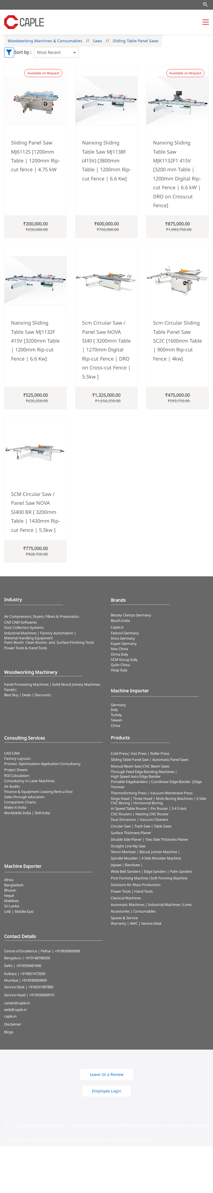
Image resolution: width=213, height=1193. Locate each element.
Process (11, 763)
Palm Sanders (181, 871)
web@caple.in (15, 1009)
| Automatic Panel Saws (168, 759)
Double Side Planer (126, 839)
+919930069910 (41, 994)
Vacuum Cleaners (154, 819)
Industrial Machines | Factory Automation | (40, 632)
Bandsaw (132, 864)
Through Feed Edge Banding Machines (142, 771)
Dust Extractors (123, 819)
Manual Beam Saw (126, 766)
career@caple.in (17, 1002)
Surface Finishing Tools (75, 642)
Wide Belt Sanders (125, 871)
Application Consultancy (61, 763)
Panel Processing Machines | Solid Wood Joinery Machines (52, 684)
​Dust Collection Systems (24, 627)
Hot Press (139, 753)
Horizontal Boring (148, 802)
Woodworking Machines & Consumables (45, 40)
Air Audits (12, 786)
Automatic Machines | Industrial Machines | (147, 904)
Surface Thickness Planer (131, 832)
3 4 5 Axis (179, 808)
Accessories (120, 911)
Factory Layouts (17, 758)
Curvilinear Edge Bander (171, 781)
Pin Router (159, 808)
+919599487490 (28, 965)
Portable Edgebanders (129, 781)
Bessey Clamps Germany (131, 615)
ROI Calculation (16, 775)
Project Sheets (16, 769)
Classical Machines (126, 897)
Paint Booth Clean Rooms (25, 642)
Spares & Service (124, 917)
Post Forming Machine (129, 878)
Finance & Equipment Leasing (29, 791)
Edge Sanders (155, 871)
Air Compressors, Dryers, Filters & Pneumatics (41, 616)
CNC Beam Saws (156, 766)
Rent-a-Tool (63, 791)
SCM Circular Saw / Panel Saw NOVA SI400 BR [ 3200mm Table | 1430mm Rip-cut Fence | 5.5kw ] (35, 512)
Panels (9, 689)
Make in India (15, 807)
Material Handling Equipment (28, 637)
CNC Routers (121, 813)
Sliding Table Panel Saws (136, 40)
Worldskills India (17, 812)
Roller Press (159, 753)
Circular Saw (121, 826)
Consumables (144, 911)
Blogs (8, 1031)
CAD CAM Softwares (20, 622)
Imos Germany (123, 638)
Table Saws (163, 826)
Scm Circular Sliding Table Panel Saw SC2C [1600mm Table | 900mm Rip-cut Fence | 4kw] (177, 340)
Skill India (42, 812)
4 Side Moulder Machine (161, 858)
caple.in (10, 1016)
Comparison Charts (20, 802)
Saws (97, 40)
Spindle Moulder (124, 858)
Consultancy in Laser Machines (29, 780)
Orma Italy (119, 654)
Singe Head (120, 798)
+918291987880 (40, 986)
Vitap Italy (119, 670)
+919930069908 (67, 950)
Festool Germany (125, 632)
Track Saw (142, 826)
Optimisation (29, 763)
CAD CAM (12, 753)
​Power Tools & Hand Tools (25, 647)
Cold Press (119, 753)
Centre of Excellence (20, 950)
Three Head (142, 798)
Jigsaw (116, 864)
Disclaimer (12, 1024)
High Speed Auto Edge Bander (136, 776)
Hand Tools (143, 891)
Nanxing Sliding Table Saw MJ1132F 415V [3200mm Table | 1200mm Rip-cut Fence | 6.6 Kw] (35, 340)
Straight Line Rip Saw (128, 845)
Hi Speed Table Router (129, 808)
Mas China (119, 648)
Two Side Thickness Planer (166, 839)
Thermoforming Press (129, 792)
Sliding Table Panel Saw (130, 759)
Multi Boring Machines (174, 798)
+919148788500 (37, 957)
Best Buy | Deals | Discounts (27, 694)
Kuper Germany (124, 643)
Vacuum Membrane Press (171, 792)
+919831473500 (32, 973)
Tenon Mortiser (123, 851)
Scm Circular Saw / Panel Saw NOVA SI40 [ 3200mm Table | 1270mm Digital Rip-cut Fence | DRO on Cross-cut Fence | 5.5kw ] (106, 349)
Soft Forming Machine (169, 878)
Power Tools (121, 891)
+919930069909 (34, 980)
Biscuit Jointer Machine (158, 851)
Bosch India (120, 620)
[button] (106, 1074)
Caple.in (117, 627)
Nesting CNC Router (152, 813)
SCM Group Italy (124, 659)
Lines (187, 904)
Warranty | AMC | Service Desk (136, 923)
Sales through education (24, 796)
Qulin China (120, 664)
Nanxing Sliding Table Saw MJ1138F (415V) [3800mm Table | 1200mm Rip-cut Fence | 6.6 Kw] (106, 160)
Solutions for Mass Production (136, 884)
